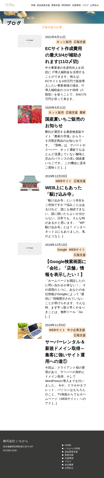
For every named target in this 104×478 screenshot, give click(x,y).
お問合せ (94, 5)
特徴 (33, 5)
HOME (68, 445)
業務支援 (55, 5)
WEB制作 (66, 5)
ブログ (85, 5)
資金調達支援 (43, 5)
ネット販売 (64, 42)
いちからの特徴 (72, 448)
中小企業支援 (76, 330)
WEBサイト (64, 181)
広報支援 (80, 42)
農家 (83, 112)
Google (62, 249)
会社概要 (69, 465)
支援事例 (76, 5)
